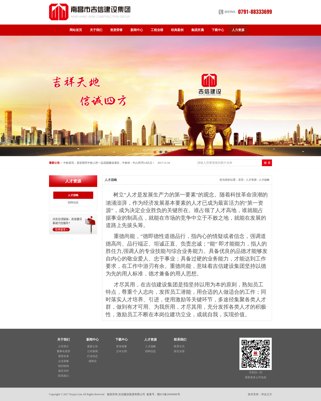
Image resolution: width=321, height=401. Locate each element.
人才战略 (73, 195)
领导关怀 (63, 370)
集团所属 (197, 30)
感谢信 (92, 361)
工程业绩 (157, 30)
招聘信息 (73, 202)
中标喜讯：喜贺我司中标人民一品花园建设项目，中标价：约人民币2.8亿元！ (109, 162)
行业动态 (92, 356)
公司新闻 (92, 351)
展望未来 (63, 356)
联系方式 (179, 346)
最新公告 (92, 346)
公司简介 (63, 346)
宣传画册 (121, 346)
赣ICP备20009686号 (168, 394)
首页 (241, 179)
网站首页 (76, 30)
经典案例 (177, 30)
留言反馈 (179, 351)
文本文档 (121, 351)
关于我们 (96, 30)
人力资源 (238, 30)
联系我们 (63, 375)
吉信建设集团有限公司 (131, 394)
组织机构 (63, 366)
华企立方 (266, 394)
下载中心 (218, 30)
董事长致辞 (63, 351)
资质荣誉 (116, 30)
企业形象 (63, 361)
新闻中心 (136, 30)
